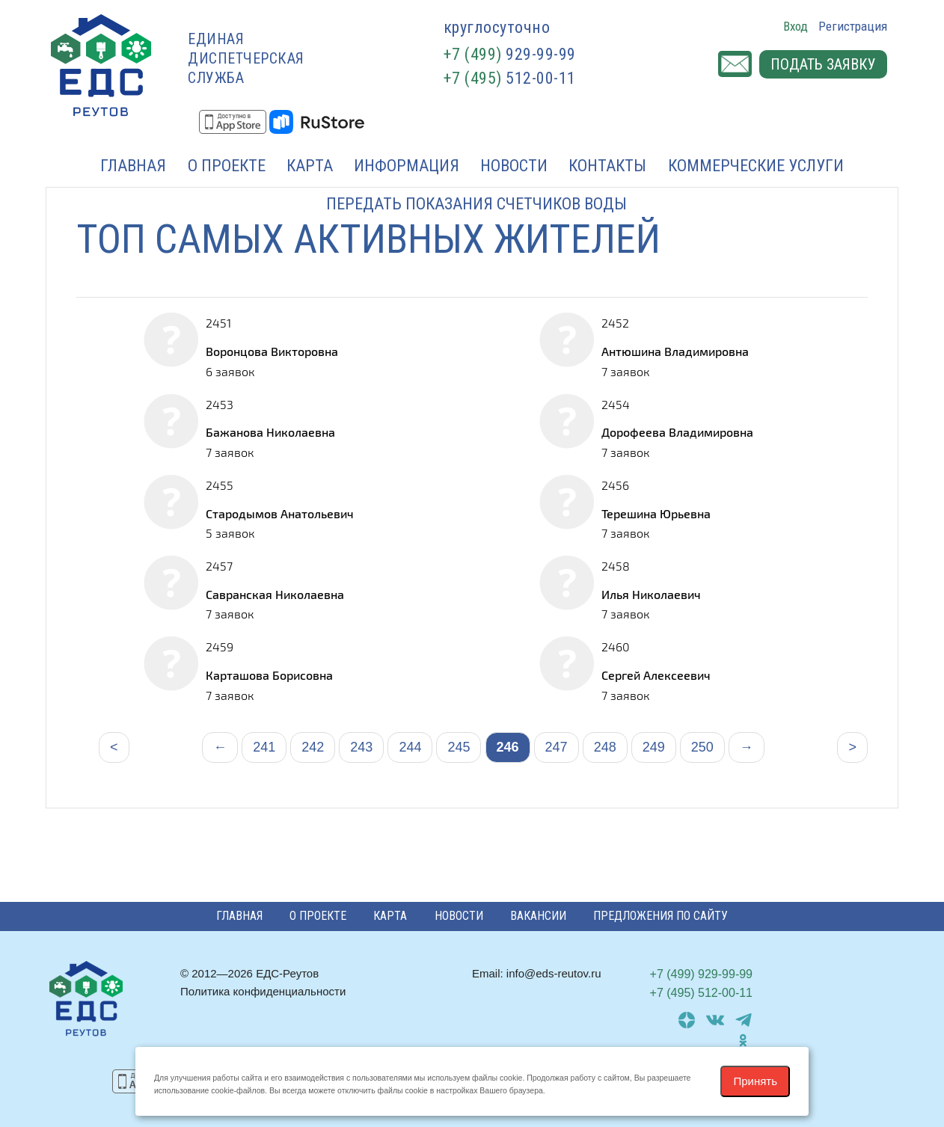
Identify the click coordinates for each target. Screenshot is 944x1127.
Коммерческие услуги (756, 165)
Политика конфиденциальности (263, 991)
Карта (309, 165)
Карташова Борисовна (269, 675)
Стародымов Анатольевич (280, 513)
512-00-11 (510, 78)
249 (654, 747)
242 (312, 747)
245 (458, 747)
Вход (795, 26)
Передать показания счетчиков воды (476, 203)
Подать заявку (823, 64)
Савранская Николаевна (275, 594)
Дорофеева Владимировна (677, 432)
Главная (133, 165)
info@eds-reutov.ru (553, 973)
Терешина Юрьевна (656, 513)
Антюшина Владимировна (675, 351)
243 (361, 747)
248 (605, 747)
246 (508, 747)
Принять (755, 1081)
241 (264, 747)
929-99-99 (510, 54)
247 (556, 747)
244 (410, 747)
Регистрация (852, 26)
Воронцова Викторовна (272, 351)
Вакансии (538, 916)
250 (702, 747)
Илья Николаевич (651, 594)
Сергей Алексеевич (656, 675)
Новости (514, 165)
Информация (406, 165)
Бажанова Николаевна (270, 432)
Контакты (607, 165)
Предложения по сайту (660, 916)
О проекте (227, 165)
